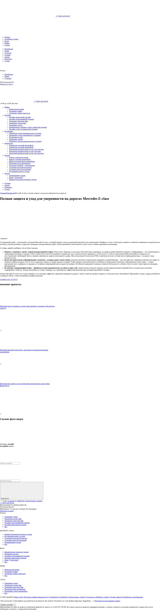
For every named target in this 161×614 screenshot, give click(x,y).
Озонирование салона (17, 175)
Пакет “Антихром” (16, 177)
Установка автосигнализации (20, 169)
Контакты (8, 59)
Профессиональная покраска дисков (22, 179)
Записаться (21, 490)
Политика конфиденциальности (36, 597)
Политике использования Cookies (107, 601)
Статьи (7, 61)
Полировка (8, 131)
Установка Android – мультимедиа (22, 165)
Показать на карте (7, 511)
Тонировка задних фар (17, 123)
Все (5, 527)
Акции (7, 57)
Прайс (6, 51)
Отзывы (7, 55)
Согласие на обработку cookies (97, 597)
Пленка (7, 37)
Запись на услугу (6, 84)
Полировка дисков (16, 139)
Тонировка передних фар (18, 121)
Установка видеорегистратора (20, 167)
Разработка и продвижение (133, 597)
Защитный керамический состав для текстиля (26, 153)
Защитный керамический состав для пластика (26, 149)
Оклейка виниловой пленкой (20, 117)
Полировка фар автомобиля (14, 589)
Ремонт (7, 155)
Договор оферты (116, 597)
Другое (7, 173)
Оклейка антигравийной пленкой (21, 119)
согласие (11, 501)
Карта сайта (18, 597)
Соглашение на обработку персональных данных (67, 597)
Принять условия (7, 605)
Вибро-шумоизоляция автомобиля (22, 161)
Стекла (7, 45)
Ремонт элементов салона (18, 157)
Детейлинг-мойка (11, 572)
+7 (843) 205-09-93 (46, 16)
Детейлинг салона (11, 39)
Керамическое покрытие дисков (16, 552)
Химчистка (8, 143)
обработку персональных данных (29, 501)
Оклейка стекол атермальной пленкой (23, 129)
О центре (7, 53)
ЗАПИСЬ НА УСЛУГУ (9, 279)
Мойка (7, 43)
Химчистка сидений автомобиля (21, 145)
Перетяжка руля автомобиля (19, 163)
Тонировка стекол (15, 125)
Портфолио (8, 49)
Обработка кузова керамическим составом (25, 133)
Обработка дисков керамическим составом (25, 141)
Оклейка (7, 115)
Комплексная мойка (16, 109)
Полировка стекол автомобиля (15, 591)
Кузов (6, 41)
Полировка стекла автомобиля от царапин (25, 135)
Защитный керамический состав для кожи (25, 151)
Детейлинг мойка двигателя (19, 113)
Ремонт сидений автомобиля (20, 159)
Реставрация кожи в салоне (19, 171)
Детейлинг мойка (15, 111)
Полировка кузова (16, 137)
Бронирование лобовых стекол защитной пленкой (28, 127)
